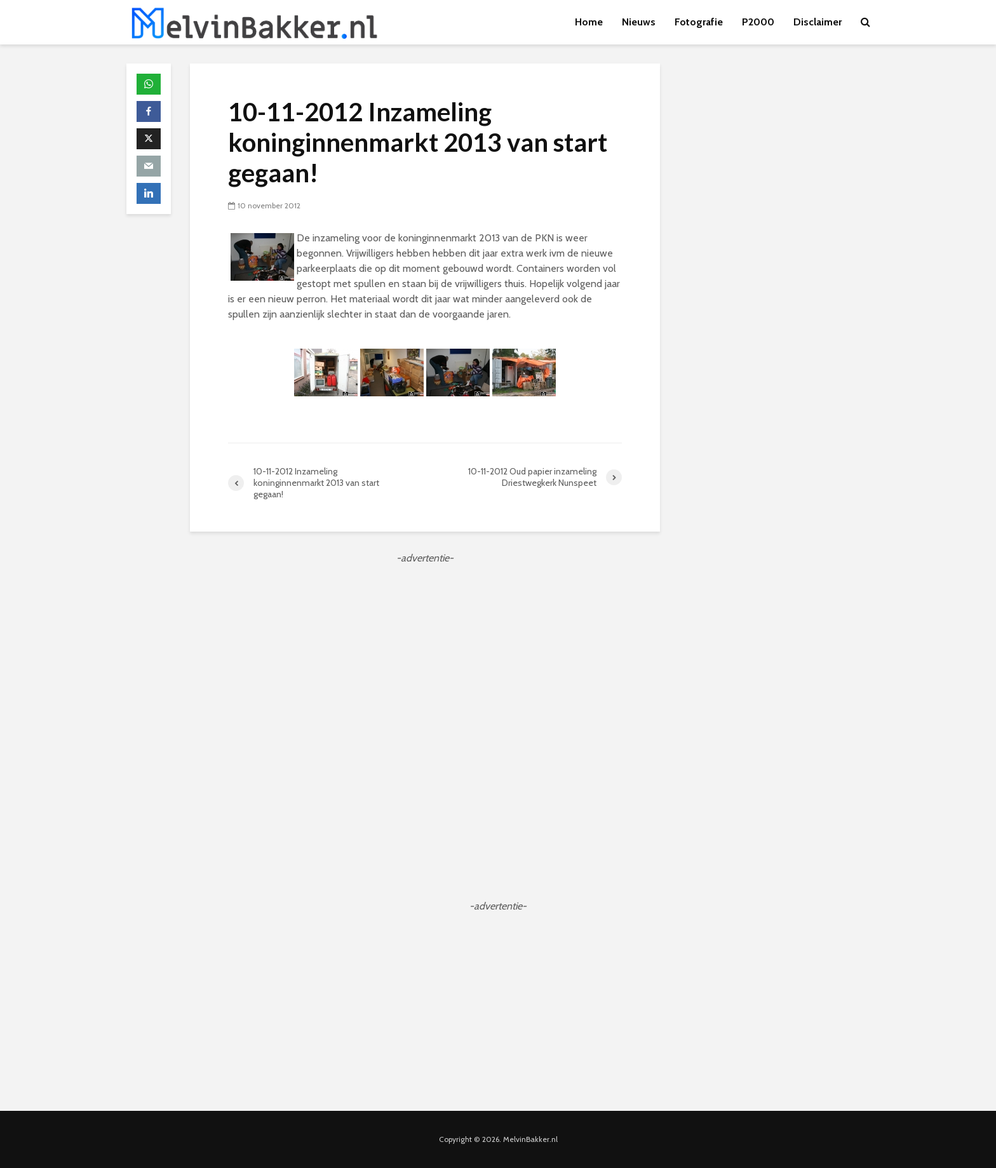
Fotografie (699, 22)
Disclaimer (817, 22)
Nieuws (639, 22)
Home (589, 22)
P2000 (758, 22)
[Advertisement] (425, 655)
